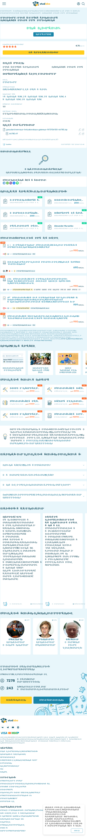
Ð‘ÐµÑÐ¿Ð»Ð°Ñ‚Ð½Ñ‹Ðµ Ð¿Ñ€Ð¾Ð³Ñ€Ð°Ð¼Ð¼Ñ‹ (19, 751)
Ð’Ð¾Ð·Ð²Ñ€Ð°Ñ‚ (6, 789)
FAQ (1, 769)
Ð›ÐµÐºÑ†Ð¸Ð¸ (5, 822)
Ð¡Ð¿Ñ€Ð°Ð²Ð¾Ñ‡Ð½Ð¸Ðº (9, 766)
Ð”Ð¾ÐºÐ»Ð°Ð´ (10, 82)
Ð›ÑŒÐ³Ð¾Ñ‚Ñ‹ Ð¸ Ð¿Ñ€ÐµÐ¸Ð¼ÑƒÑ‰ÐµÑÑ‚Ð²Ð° (18, 760)
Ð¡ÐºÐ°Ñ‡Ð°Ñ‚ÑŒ (43, 34)
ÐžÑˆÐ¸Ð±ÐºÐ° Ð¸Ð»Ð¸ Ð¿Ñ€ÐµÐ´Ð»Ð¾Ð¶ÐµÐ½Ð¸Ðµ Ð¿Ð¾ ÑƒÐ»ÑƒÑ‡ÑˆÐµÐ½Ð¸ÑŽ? (30, 139)
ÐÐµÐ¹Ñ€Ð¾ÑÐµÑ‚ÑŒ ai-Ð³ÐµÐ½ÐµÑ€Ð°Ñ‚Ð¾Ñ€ (19, 816)
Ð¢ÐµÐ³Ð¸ (3, 772)
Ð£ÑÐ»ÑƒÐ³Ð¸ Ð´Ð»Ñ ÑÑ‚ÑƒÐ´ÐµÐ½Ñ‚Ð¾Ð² (17, 813)
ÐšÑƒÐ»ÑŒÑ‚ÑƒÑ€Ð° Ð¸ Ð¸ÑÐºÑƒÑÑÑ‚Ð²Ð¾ (25, 89)
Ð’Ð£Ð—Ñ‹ (4, 828)
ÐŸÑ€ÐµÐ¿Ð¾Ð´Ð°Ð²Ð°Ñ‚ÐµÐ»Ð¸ (12, 825)
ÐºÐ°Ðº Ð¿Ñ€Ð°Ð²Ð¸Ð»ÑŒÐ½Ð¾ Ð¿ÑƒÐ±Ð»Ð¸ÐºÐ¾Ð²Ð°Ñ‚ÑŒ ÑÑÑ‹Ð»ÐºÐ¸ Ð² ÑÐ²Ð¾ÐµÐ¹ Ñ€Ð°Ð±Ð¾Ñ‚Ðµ (41, 339)
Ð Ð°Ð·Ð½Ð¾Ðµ (6, 763)
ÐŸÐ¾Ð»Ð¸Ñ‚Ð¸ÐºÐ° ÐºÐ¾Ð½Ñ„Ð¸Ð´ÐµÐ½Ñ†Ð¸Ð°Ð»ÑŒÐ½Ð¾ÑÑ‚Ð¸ (25, 784)
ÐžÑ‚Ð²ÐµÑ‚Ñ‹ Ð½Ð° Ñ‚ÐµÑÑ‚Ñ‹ (12, 819)
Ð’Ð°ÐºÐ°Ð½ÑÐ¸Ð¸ (7, 801)
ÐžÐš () (77, 830)
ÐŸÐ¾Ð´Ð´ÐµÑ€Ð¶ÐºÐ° (8, 798)
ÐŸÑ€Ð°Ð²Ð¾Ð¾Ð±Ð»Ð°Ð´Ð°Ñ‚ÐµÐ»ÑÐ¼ (16, 795)
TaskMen (7, 144)
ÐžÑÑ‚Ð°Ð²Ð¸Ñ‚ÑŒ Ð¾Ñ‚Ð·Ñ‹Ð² (43, 52)
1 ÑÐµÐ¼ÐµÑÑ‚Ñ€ (12, 97)
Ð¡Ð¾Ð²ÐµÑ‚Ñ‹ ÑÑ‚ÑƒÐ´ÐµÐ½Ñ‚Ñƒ (13, 754)
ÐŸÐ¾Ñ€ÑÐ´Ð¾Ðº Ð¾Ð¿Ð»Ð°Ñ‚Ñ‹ (13, 787)
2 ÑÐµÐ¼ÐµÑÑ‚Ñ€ (33, 97)
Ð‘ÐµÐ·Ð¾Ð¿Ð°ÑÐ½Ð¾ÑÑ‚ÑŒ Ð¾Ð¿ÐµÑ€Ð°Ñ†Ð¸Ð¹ (20, 792)
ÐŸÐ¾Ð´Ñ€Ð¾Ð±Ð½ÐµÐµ (51, 700)
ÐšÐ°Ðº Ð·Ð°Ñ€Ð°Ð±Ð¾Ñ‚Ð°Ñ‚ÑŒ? (13, 831)
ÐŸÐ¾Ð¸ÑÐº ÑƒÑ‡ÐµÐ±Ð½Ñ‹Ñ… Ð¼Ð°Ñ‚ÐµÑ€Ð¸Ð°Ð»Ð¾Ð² (22, 810)
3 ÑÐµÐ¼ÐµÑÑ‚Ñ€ (54, 97)
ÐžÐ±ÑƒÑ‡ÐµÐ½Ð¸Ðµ (16, 700)
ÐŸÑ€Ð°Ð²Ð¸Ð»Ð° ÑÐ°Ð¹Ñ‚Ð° (11, 781)
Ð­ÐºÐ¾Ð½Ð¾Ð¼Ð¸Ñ (8, 757)
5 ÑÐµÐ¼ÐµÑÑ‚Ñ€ (32, 99)
